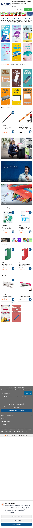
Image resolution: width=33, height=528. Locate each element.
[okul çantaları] (27, 414)
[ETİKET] (23, 19)
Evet (28, 9)
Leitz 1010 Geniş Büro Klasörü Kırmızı (24, 356)
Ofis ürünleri (14, 64)
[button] (11, 393)
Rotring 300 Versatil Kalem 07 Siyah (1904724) (6, 128)
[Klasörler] (27, 33)
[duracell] (30, 473)
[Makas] (5, 52)
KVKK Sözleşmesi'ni (11, 487)
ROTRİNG (3, 125)
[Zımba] (16, 52)
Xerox (20, 294)
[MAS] (16, 320)
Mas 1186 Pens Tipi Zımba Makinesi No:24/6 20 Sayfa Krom (25, 386)
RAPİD (2, 384)
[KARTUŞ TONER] (7, 20)
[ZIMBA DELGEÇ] (18, 20)
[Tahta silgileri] (27, 78)
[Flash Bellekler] (12, 20)
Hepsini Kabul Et (16, 524)
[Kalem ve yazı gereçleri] (16, 414)
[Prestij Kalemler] (16, 206)
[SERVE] (27, 320)
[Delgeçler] (16, 33)
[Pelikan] (8, 473)
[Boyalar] (16, 252)
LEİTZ (20, 353)
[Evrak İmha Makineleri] (16, 160)
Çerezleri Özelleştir (16, 516)
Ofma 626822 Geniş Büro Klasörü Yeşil (7, 356)
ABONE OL (28, 484)
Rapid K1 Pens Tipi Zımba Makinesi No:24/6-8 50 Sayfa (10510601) (7, 386)
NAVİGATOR (4, 294)
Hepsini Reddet (16, 520)
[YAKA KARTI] (26, 20)
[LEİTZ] (5, 320)
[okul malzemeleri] (16, 451)
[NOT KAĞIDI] (20, 20)
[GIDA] (31, 19)
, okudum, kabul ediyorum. (16, 488)
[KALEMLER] (4, 19)
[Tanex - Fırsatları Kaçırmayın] (16, 12)
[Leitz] (3, 473)
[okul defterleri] (5, 451)
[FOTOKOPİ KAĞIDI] (9, 20)
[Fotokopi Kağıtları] (5, 33)
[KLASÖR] (1, 19)
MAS (20, 384)
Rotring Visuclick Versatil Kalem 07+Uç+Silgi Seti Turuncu (25, 128)
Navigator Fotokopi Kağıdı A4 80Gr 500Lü (6, 297)
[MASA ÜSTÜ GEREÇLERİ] (15, 20)
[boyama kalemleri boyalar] (5, 414)
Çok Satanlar (22, 64)
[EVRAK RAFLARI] (27, 52)
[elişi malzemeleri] (27, 451)
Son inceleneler (5, 64)
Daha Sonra (18, 9)
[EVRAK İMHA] (28, 20)
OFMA (2, 353)
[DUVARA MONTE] (16, 96)
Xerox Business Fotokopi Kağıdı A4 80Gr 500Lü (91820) (25, 297)
